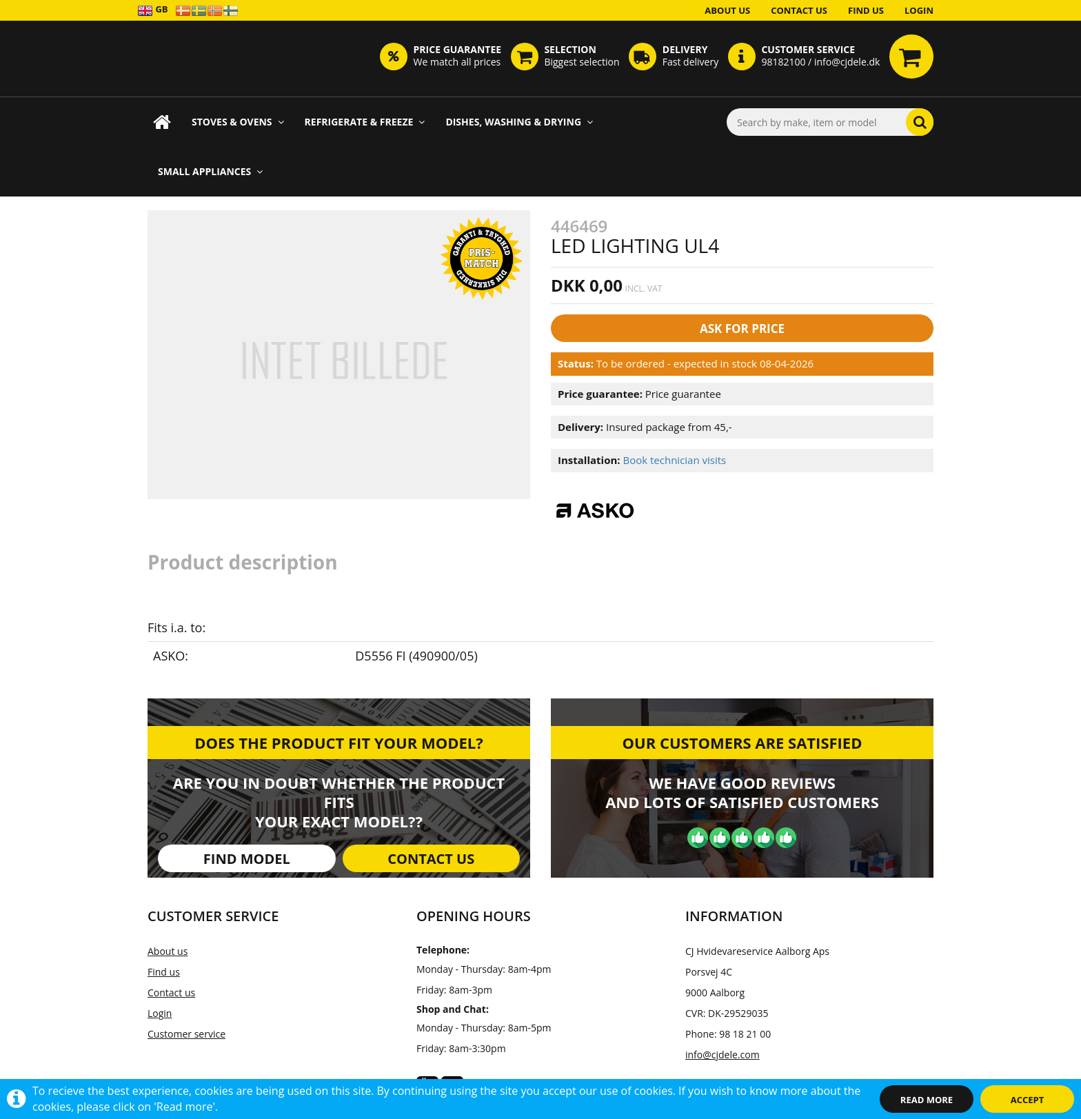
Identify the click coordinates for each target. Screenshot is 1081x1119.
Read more (926, 1099)
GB (152, 10)
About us (727, 10)
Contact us (799, 10)
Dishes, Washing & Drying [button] (519, 121)
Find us (866, 10)
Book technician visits (674, 460)
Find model (246, 858)
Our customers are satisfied (742, 742)
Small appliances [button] (210, 171)
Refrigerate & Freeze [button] (365, 121)
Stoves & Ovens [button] (238, 121)
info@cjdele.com (722, 1054)
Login (919, 10)
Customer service (186, 1033)
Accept (1027, 1099)
